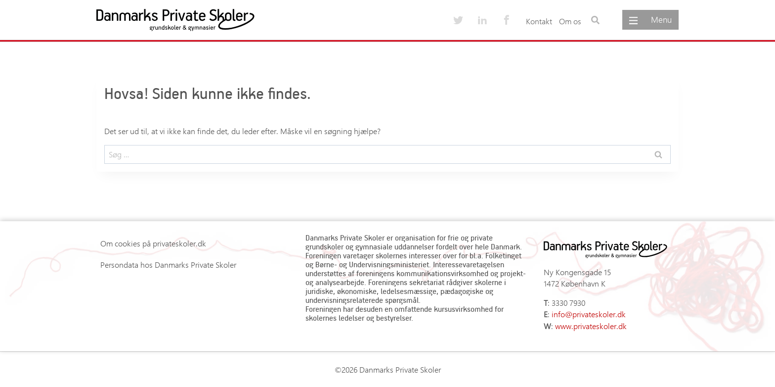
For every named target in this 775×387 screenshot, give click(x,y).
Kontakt (539, 21)
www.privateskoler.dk (591, 326)
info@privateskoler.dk (589, 314)
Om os (570, 21)
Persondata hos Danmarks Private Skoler (168, 264)
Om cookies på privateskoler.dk (153, 243)
